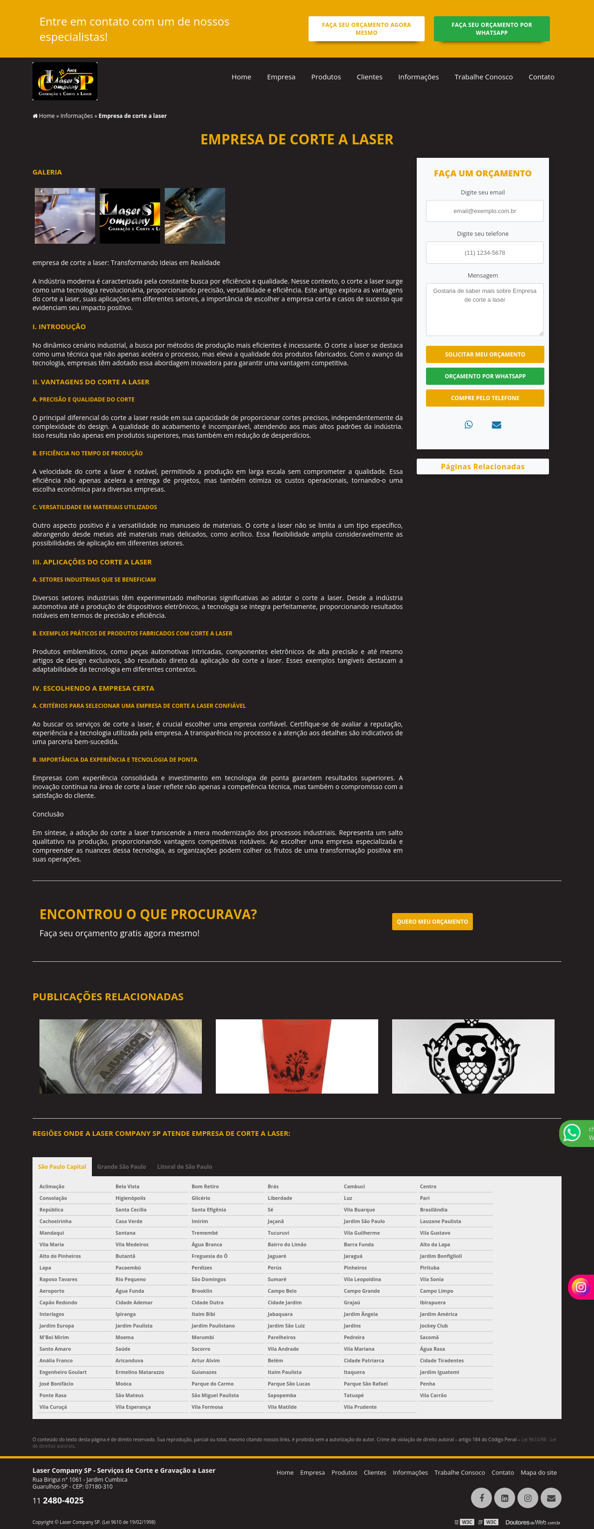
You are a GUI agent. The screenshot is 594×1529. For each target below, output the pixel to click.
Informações (418, 76)
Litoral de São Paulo (185, 1167)
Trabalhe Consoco (459, 1472)
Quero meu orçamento (432, 922)
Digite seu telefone (483, 233)
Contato (542, 76)
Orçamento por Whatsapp (485, 376)
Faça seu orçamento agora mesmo (366, 29)
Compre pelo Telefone (485, 398)
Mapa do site (539, 1472)
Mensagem (483, 275)
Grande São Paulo (121, 1167)
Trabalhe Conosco (484, 76)
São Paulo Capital (62, 1167)
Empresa (281, 76)
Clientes (370, 76)
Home (241, 76)
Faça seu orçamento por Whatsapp (492, 29)
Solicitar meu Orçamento (485, 354)
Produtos (326, 76)
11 (58, 1501)
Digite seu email (483, 192)
